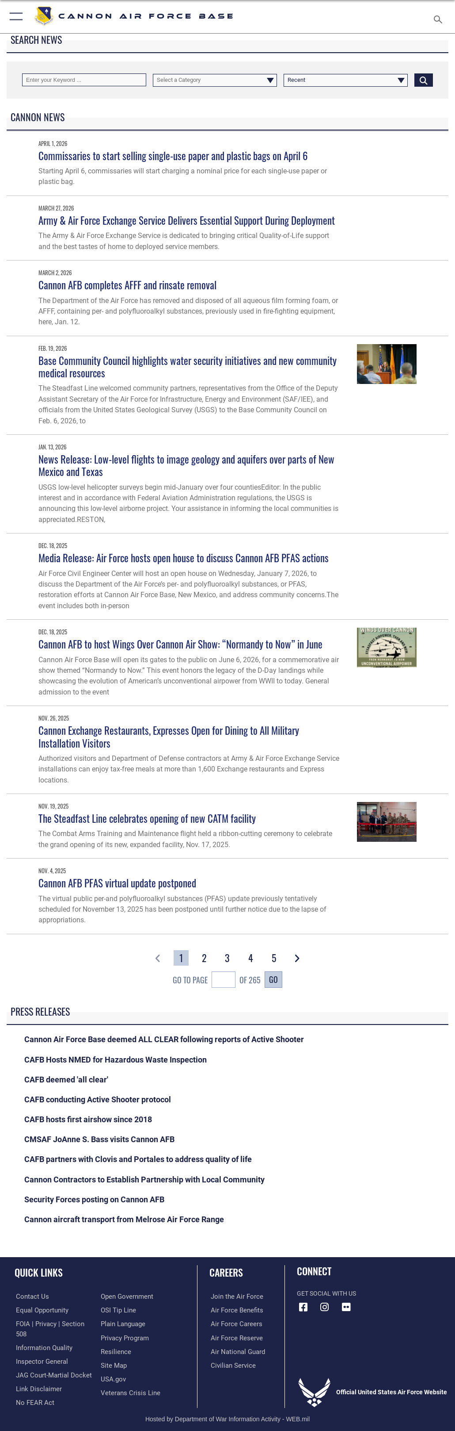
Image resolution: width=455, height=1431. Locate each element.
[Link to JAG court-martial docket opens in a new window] (50, 1364)
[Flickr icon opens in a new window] (346, 1307)
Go (273, 979)
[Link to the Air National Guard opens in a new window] (234, 1350)
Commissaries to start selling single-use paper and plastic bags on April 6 (173, 155)
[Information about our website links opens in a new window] (35, 1377)
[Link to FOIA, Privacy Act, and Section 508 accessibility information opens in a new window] (52, 1323)
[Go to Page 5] (273, 958)
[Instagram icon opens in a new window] (324, 1307)
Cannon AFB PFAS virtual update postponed (117, 882)
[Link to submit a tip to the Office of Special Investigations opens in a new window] (117, 1310)
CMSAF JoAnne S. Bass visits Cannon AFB (99, 1139)
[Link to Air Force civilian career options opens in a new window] (229, 1364)
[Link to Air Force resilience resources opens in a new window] (114, 1350)
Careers (226, 1272)
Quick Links (39, 1272)
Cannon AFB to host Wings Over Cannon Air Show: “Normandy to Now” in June (180, 644)
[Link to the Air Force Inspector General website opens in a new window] (39, 1350)
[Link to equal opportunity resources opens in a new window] (39, 1310)
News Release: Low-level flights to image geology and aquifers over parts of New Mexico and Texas (186, 465)
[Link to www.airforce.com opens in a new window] (233, 1296)
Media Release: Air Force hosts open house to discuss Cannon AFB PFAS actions (183, 557)
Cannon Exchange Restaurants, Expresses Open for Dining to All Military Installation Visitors (168, 736)
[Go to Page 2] (204, 958)
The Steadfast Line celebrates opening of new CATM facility (147, 818)
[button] (14, 16)
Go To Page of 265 (217, 980)
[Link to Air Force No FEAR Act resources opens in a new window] (32, 1391)
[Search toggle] (439, 16)
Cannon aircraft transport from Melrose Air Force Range (124, 1219)
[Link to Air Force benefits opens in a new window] (233, 1310)
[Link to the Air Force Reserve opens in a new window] (233, 1337)
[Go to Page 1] (181, 958)
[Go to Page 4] (250, 958)
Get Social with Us (326, 1293)
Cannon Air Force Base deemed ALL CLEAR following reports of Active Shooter (164, 1039)
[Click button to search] (423, 79)
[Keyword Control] (84, 79)
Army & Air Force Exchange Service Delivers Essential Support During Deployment (186, 220)
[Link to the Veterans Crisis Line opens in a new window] (128, 1391)
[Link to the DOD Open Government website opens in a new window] (126, 1296)
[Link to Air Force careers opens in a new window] (232, 1323)
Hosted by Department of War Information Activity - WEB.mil (227, 1411)
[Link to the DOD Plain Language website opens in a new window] (122, 1323)
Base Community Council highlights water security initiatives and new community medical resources (187, 366)
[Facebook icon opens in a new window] (303, 1307)
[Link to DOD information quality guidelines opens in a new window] (41, 1337)
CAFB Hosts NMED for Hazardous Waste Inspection (115, 1059)
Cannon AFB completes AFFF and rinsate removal (127, 284)
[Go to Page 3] (227, 958)
